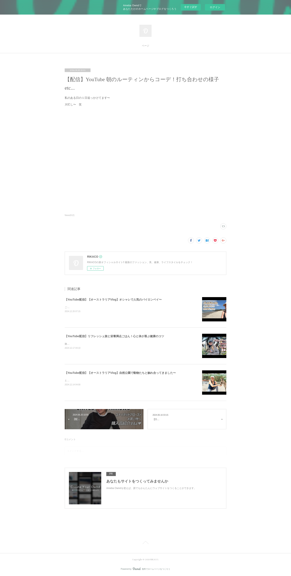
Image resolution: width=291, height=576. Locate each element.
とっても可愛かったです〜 (79, 380)
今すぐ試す (190, 7)
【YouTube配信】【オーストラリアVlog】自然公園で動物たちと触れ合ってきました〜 (120, 372)
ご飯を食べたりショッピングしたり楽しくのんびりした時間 (97, 307)
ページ (145, 46)
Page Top (145, 543)
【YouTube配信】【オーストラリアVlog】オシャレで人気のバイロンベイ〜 (113, 299)
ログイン (215, 7)
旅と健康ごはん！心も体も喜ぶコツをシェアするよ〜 (94, 343)
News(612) (69, 215)
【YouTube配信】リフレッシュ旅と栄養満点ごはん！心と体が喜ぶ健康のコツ (114, 336)
